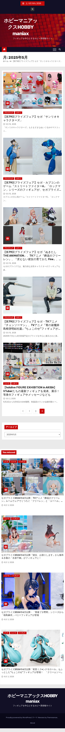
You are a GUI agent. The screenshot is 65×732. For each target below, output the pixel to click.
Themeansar (52, 717)
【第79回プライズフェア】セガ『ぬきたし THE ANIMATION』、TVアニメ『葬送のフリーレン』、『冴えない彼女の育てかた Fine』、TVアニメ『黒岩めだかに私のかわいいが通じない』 (32, 259)
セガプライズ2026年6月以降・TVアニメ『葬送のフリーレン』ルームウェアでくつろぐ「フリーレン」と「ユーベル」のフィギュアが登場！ (32, 501)
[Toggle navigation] (55, 49)
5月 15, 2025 (11, 124)
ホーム (5, 61)
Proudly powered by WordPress (19, 717)
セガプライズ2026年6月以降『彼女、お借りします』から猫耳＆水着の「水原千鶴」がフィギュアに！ (32, 556)
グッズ (6, 461)
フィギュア (22, 461)
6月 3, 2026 (9, 505)
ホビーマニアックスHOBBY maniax (20, 27)
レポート (18, 113)
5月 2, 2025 (11, 398)
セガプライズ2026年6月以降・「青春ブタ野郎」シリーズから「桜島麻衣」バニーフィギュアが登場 (32, 613)
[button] (60, 49)
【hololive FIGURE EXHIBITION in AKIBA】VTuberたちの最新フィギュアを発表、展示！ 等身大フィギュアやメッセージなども (32, 391)
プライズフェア (8, 113)
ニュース (6, 383)
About (32, 723)
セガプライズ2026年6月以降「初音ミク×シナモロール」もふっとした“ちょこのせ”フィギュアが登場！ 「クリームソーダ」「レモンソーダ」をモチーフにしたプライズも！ (32, 672)
